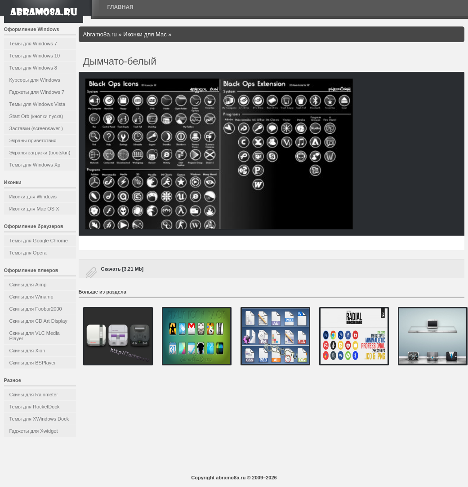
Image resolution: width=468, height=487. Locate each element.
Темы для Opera (28, 252)
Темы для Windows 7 (33, 43)
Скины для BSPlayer (32, 362)
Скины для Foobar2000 (35, 309)
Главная (120, 7)
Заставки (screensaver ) (36, 128)
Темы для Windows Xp (35, 164)
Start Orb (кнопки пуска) (36, 116)
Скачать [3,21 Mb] (122, 269)
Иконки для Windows (33, 196)
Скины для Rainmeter (33, 394)
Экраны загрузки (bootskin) (40, 152)
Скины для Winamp (31, 296)
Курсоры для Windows (34, 80)
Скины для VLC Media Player (34, 335)
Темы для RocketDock (34, 406)
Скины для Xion (27, 350)
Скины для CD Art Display (38, 321)
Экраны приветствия (33, 140)
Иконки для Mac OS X (34, 208)
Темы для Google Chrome (38, 240)
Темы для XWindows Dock (39, 418)
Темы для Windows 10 (34, 55)
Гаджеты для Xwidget (33, 431)
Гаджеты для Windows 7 (37, 92)
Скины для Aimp (28, 284)
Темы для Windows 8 (33, 67)
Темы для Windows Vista (37, 104)
